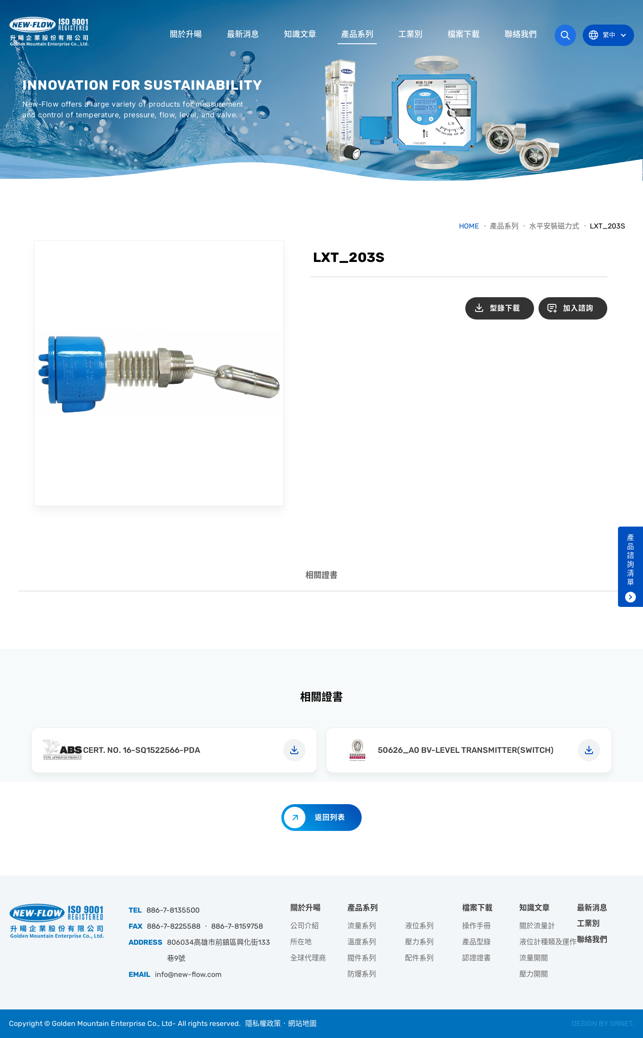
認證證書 (476, 958)
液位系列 (419, 926)
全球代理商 (308, 958)
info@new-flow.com (188, 974)
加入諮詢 (578, 308)
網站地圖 (302, 1023)
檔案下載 (463, 34)
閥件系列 (361, 958)
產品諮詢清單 (630, 559)
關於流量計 (537, 926)
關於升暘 (186, 34)
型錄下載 (505, 308)
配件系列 (419, 958)
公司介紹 (304, 926)
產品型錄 (476, 942)
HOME (469, 226)
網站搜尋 (565, 35)
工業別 (410, 34)
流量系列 (361, 926)
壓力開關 (533, 974)
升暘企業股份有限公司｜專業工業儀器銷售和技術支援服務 (50, 31)
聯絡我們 (521, 34)
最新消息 (243, 34)
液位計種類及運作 (547, 942)
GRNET (621, 1023)
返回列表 (330, 817)
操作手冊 (476, 926)
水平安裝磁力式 (554, 226)
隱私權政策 (263, 1023)
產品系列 (357, 34)
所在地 (301, 942)
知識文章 (300, 34)
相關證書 (321, 575)
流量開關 (533, 958)
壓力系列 (419, 942)
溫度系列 (361, 942)
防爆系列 (361, 974)
